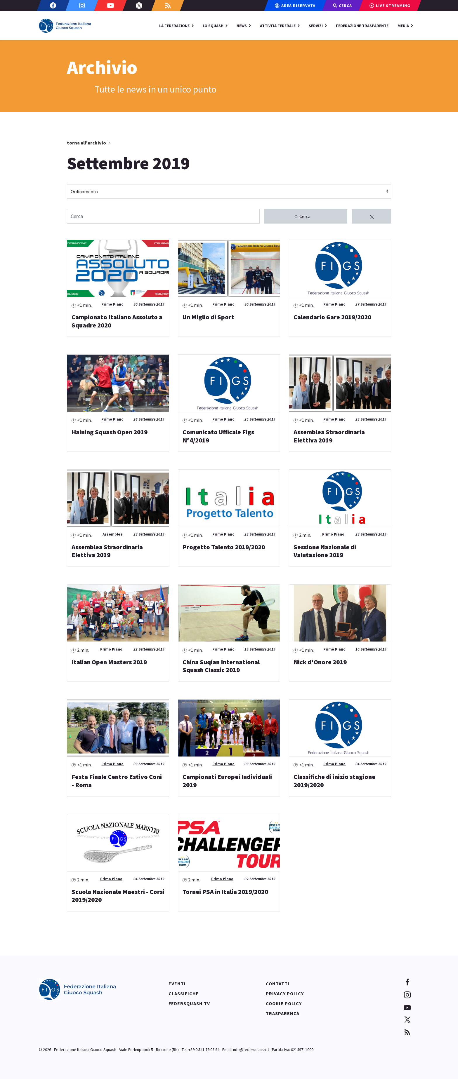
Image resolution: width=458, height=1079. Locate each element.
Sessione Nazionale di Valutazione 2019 (325, 551)
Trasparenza (282, 1013)
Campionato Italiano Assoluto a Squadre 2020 (117, 321)
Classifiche (184, 993)
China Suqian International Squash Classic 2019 (221, 666)
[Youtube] (110, 5)
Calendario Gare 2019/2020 (332, 317)
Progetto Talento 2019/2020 (224, 547)
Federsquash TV (189, 1003)
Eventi (177, 983)
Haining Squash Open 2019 (110, 432)
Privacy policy (285, 993)
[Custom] (167, 5)
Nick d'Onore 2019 (320, 662)
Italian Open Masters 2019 (109, 662)
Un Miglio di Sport (208, 317)
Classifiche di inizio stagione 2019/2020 (334, 781)
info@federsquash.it (251, 1049)
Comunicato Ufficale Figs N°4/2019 (218, 436)
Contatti (277, 983)
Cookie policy (284, 1003)
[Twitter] (139, 5)
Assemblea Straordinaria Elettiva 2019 (329, 436)
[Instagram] (81, 5)
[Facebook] (53, 5)
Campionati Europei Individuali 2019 (227, 781)
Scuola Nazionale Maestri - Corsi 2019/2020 (118, 896)
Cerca (302, 216)
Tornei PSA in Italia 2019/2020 (225, 892)
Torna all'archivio (89, 143)
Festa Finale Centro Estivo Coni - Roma (117, 781)
